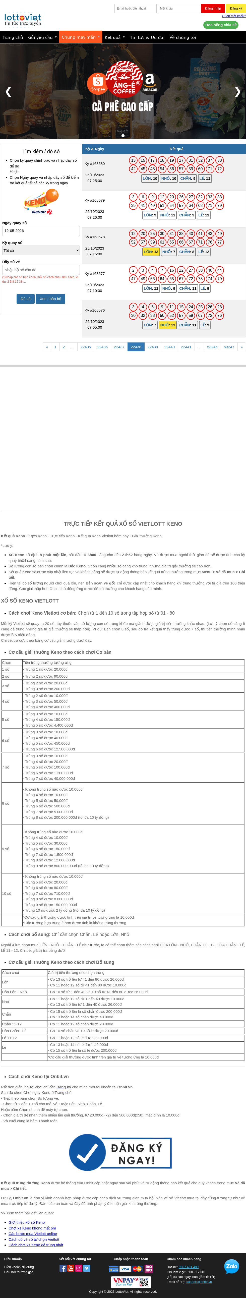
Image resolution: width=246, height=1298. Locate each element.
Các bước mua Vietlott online (33, 1233)
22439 (153, 347)
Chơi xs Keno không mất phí (32, 1228)
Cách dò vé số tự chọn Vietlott (34, 1239)
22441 (186, 347)
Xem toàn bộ (50, 299)
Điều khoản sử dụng (19, 1267)
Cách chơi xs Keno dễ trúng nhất (36, 1245)
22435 (86, 347)
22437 (119, 347)
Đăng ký (236, 8)
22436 (102, 347)
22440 (169, 347)
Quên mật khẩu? (234, 16)
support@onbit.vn (199, 1282)
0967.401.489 (189, 1267)
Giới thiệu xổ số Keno (27, 1222)
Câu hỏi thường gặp (19, 1272)
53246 (212, 347)
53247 (229, 347)
